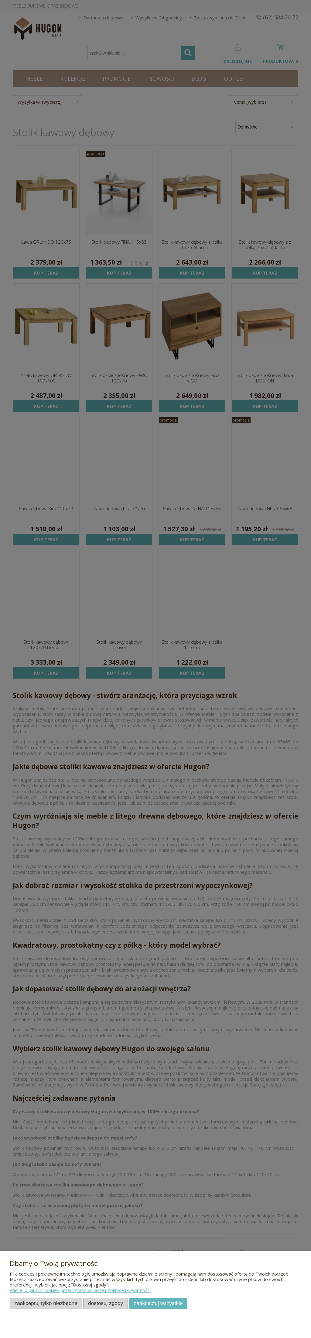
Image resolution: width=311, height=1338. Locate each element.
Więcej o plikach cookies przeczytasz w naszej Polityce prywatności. (80, 1290)
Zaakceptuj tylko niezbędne (46, 1303)
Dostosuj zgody (105, 1303)
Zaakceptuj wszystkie (158, 1303)
